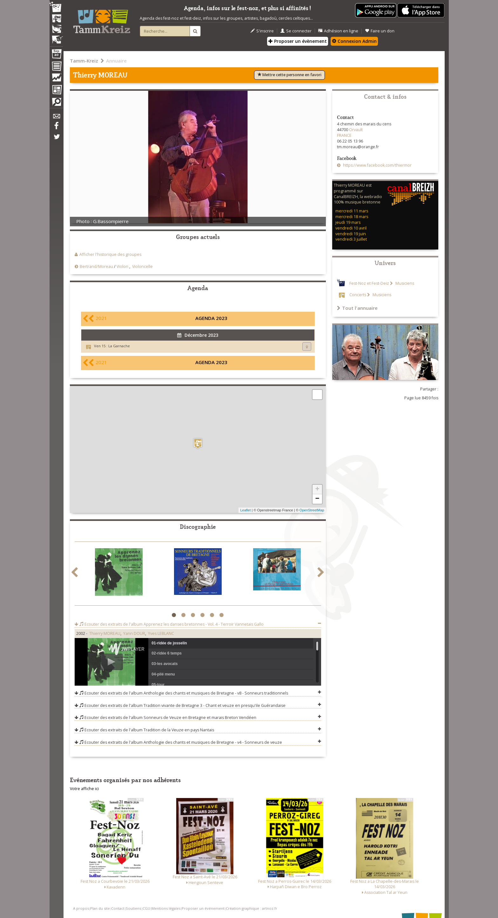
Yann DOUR (134, 633)
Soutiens (133, 908)
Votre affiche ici (84, 788)
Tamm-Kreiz (84, 60)
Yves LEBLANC (161, 633)
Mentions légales (165, 908)
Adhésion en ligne (338, 31)
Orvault (356, 129)
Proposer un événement (203, 908)
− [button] (317, 499)
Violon (122, 266)
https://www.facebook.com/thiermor (377, 165)
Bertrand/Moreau (96, 266)
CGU (146, 908)
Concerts (357, 294)
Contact (117, 908)
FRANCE (344, 135)
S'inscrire (262, 31)
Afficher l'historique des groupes (110, 254)
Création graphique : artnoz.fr (251, 908)
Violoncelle (142, 266)
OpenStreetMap (311, 510)
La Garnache (119, 345)
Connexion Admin (354, 41)
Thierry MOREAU (104, 633)
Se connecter (296, 31)
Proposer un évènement (297, 41)
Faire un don (379, 31)
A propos (81, 908)
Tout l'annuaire (357, 308)
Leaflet (245, 510)
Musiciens (404, 283)
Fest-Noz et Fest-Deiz (369, 283)
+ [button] (317, 489)
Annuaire (116, 60)
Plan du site (100, 908)
